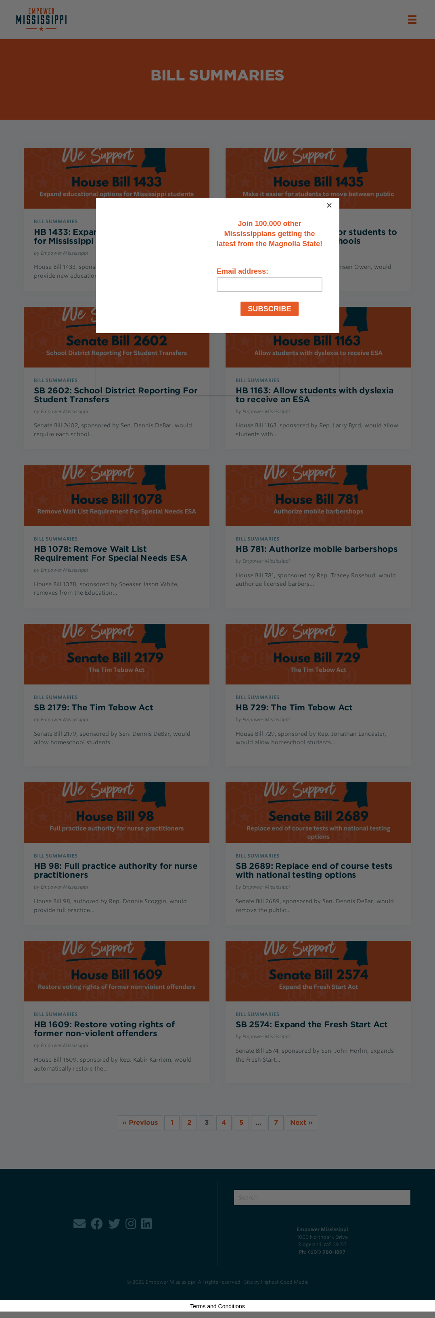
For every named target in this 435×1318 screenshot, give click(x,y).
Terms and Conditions (217, 1306)
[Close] (337, 200)
